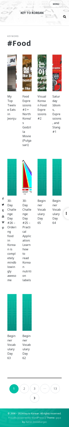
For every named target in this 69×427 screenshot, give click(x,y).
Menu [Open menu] (56, 4)
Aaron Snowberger (36, 422)
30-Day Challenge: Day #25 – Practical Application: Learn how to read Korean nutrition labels (26, 240)
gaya (58, 417)
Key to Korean (32, 13)
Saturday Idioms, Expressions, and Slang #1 (56, 114)
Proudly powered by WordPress (26, 417)
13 (55, 388)
